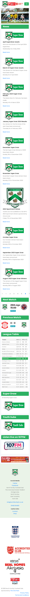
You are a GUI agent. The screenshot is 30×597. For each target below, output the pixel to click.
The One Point (14, 591)
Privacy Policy (24, 593)
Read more (6, 52)
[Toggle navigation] (26, 4)
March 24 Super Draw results (13, 68)
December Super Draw (11, 147)
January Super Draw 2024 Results (15, 121)
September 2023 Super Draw (13, 253)
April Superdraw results (11, 42)
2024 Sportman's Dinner (11, 209)
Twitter (15, 483)
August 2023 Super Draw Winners (15, 278)
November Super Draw (11, 173)
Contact (15, 511)
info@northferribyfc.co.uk (15, 502)
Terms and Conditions (22, 595)
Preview (13, 311)
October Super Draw (10, 237)
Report (13, 326)
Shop (15, 513)
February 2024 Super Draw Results (12, 95)
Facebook (15, 485)
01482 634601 (15, 506)
